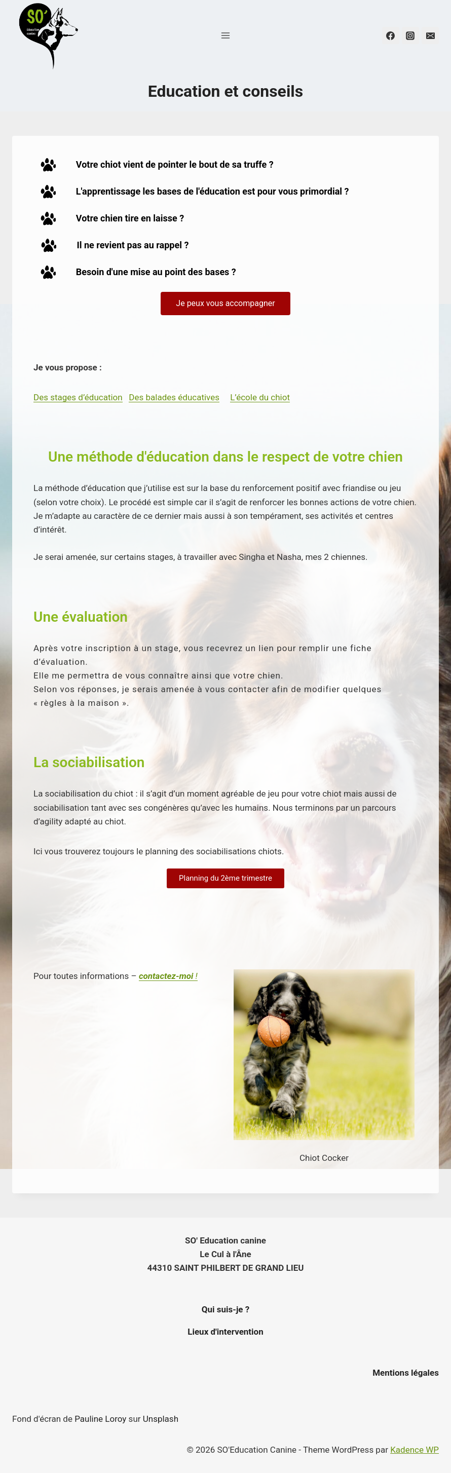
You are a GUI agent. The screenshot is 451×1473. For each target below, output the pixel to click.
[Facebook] (390, 35)
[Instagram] (410, 35)
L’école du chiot (260, 397)
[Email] (430, 35)
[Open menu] (225, 35)
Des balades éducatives (174, 397)
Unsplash (160, 1419)
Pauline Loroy (100, 1419)
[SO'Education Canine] (47, 35)
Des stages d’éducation (78, 397)
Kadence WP (414, 1450)
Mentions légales (405, 1373)
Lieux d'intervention (225, 1332)
